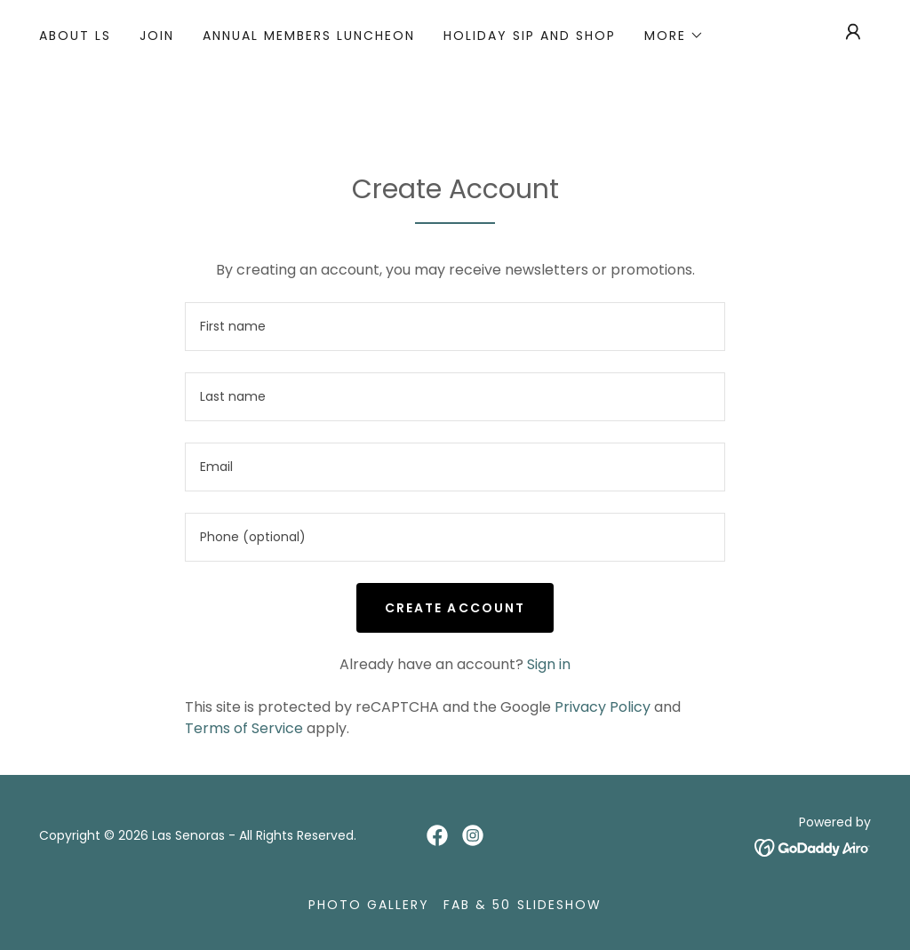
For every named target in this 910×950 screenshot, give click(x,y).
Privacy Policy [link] (603, 707)
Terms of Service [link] (244, 728)
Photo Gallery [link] (368, 905)
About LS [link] (75, 35)
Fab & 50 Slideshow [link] (522, 905)
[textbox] (455, 326)
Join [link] (157, 35)
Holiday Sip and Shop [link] (529, 35)
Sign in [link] (549, 664)
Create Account (454, 608)
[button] (674, 35)
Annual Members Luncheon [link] (309, 35)
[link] (437, 835)
